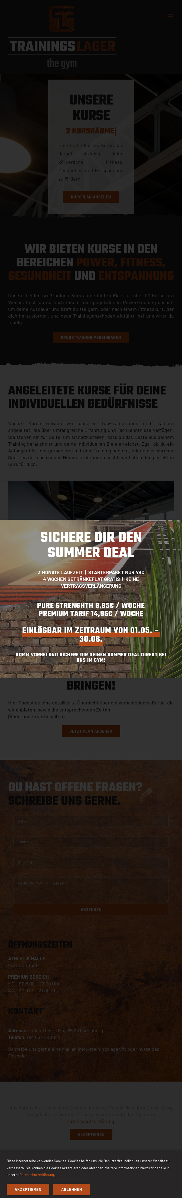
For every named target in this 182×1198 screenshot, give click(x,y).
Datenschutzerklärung (37, 1175)
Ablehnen (71, 1189)
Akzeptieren (28, 1189)
